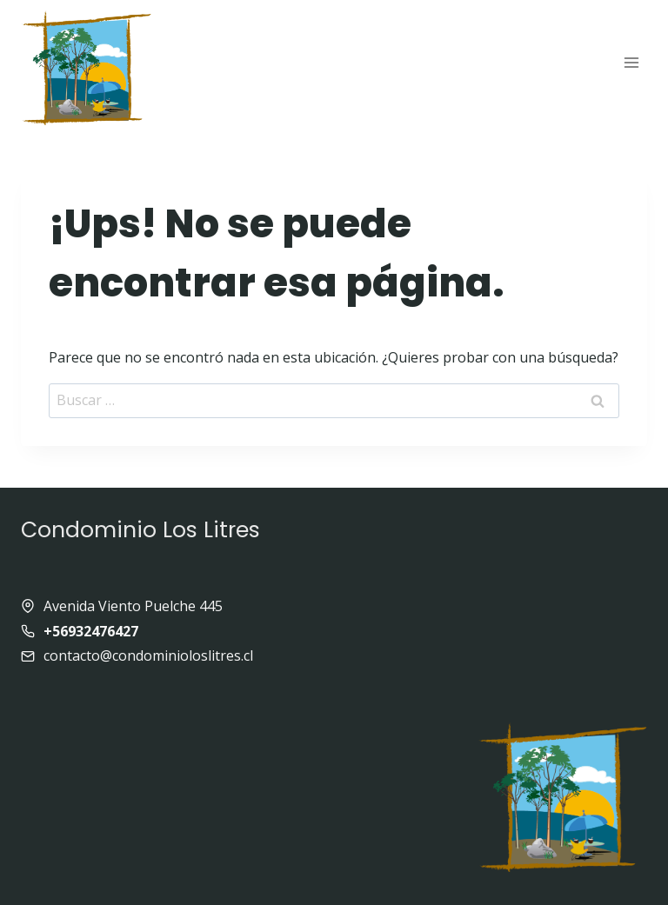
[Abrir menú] (631, 62)
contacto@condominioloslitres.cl (148, 655)
